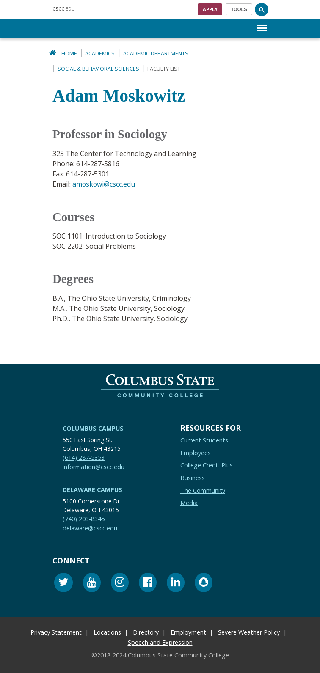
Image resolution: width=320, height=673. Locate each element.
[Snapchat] (203, 583)
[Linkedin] (175, 583)
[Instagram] (119, 583)
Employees (195, 452)
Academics (100, 53)
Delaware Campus (92, 489)
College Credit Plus (206, 465)
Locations (107, 632)
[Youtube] (91, 583)
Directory (146, 632)
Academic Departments (155, 53)
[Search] (261, 9)
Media (189, 502)
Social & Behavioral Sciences (98, 68)
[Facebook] (147, 583)
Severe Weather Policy (249, 632)
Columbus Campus (93, 428)
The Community (202, 490)
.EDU (63, 8)
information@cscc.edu (93, 466)
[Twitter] (63, 583)
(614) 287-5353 (84, 457)
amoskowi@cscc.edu (105, 184)
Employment (188, 632)
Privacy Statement (56, 632)
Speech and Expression (160, 642)
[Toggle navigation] (239, 9)
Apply (210, 9)
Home (69, 53)
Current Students (204, 440)
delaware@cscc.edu (90, 528)
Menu (262, 24)
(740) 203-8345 (84, 518)
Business (192, 477)
